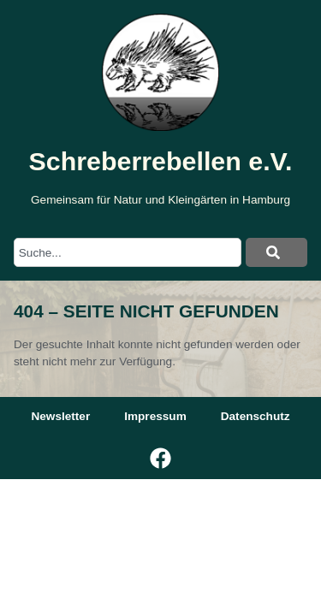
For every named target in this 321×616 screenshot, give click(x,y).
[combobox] (127, 252)
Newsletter (60, 416)
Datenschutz (255, 416)
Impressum (155, 416)
